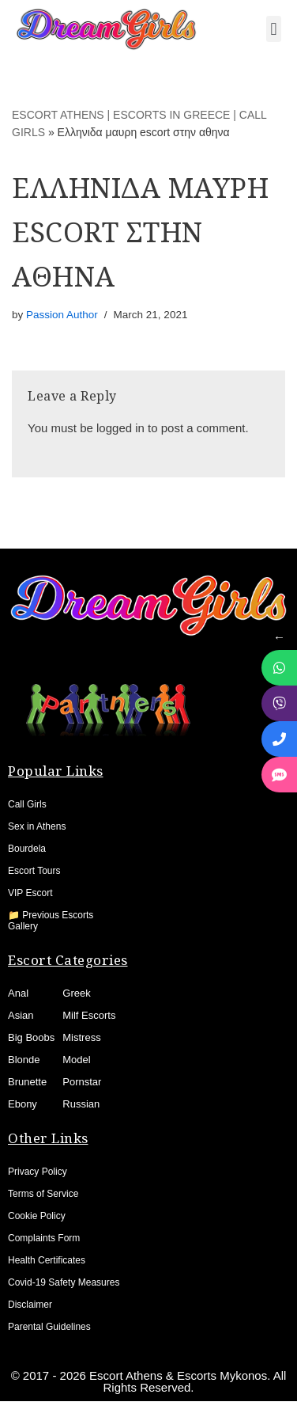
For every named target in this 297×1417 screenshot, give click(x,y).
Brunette (27, 1082)
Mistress (81, 1037)
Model (76, 1060)
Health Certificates (46, 1260)
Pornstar (81, 1082)
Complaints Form (44, 1238)
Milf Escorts (88, 1015)
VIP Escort (30, 892)
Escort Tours (34, 870)
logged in (120, 428)
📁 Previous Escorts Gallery (50, 921)
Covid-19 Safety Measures (63, 1282)
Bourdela (27, 848)
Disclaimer (30, 1304)
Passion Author (62, 315)
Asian (21, 1015)
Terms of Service (43, 1193)
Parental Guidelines (49, 1326)
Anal (18, 993)
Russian (81, 1104)
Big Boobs (31, 1037)
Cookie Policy (37, 1215)
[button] (273, 29)
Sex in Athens (37, 826)
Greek (76, 993)
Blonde (23, 1060)
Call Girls (27, 804)
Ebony (22, 1104)
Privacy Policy (37, 1171)
